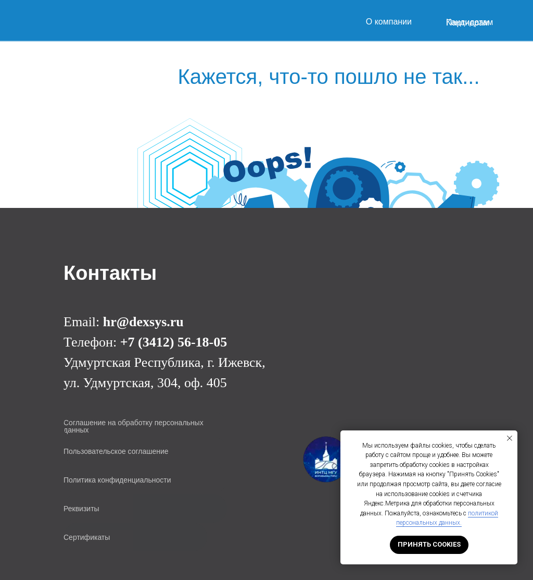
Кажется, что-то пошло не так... (328, 76)
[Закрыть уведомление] (509, 438)
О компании (389, 21)
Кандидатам (469, 22)
